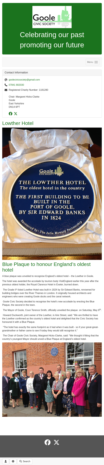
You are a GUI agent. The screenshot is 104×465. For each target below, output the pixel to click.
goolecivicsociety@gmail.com (24, 79)
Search (24, 461)
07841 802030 (16, 85)
